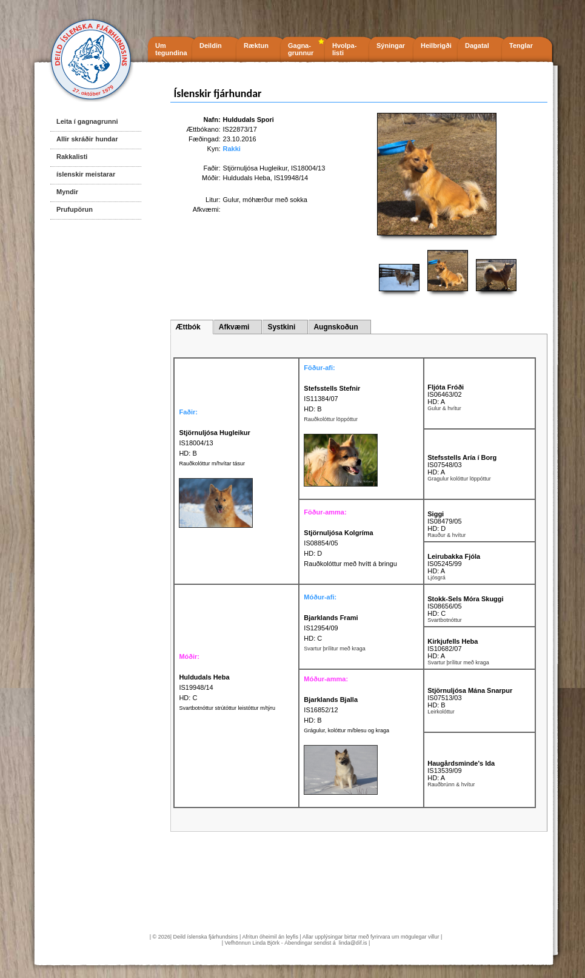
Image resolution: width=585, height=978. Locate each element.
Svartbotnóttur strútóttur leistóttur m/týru (227, 708)
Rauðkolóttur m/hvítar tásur (212, 463)
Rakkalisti (71, 156)
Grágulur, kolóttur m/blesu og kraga (346, 730)
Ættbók (187, 327)
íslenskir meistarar (85, 174)
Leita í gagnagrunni (87, 121)
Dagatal (477, 45)
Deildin (210, 45)
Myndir (67, 191)
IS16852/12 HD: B (331, 710)
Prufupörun (74, 209)
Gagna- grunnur (300, 49)
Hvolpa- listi (344, 49)
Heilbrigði (436, 45)
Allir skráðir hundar (87, 139)
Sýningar (390, 45)
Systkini (281, 327)
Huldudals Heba (246, 177)
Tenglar (521, 45)
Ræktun (256, 45)
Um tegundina (171, 49)
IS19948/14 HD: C (204, 687)
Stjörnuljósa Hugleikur (255, 168)
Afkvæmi (234, 327)
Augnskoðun (335, 327)
